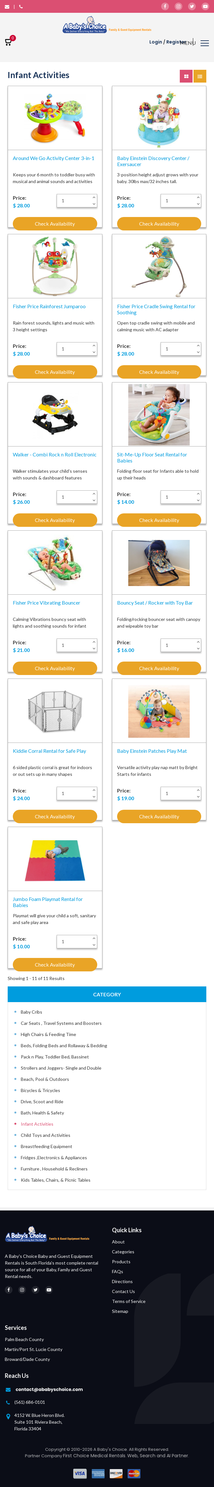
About (118, 1241)
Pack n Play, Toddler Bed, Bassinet (55, 1056)
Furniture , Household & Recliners (54, 1168)
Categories (123, 1251)
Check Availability (55, 224)
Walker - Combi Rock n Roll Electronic (55, 454)
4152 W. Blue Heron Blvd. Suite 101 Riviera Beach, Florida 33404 (39, 1421)
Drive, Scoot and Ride (42, 1101)
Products (121, 1261)
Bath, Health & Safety (42, 1112)
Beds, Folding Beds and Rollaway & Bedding (64, 1045)
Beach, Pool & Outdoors (45, 1079)
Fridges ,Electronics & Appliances (54, 1157)
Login (155, 42)
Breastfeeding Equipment (46, 1146)
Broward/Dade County (27, 1359)
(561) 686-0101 (29, 1402)
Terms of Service (129, 1301)
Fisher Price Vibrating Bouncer (46, 602)
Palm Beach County (24, 1339)
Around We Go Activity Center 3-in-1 (53, 158)
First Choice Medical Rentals (94, 1455)
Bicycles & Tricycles (40, 1090)
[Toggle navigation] (194, 44)
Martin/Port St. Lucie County (33, 1349)
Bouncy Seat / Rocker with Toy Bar (155, 602)
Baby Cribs (31, 1012)
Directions (122, 1281)
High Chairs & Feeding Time (48, 1034)
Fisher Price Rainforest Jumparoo (49, 306)
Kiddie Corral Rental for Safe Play (49, 751)
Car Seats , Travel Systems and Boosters (61, 1023)
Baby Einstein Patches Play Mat (152, 751)
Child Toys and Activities (45, 1135)
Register (176, 42)
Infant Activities (37, 1124)
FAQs (117, 1271)
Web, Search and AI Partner (157, 1455)
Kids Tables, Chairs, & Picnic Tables (56, 1180)
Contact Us (123, 1291)
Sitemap (120, 1311)
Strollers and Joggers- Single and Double (61, 1068)
